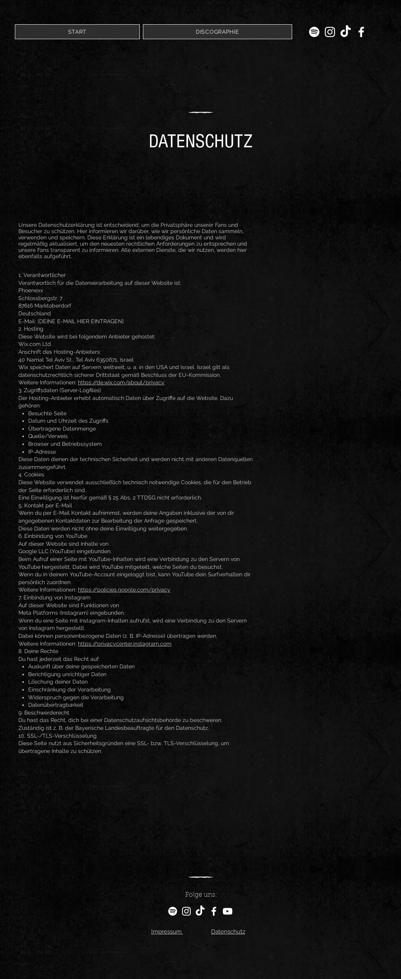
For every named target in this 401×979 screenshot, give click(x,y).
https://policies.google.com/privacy (124, 589)
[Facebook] (361, 32)
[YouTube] (227, 911)
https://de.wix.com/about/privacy (121, 382)
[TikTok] (345, 32)
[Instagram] (330, 32)
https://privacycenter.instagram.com (125, 644)
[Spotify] (314, 32)
